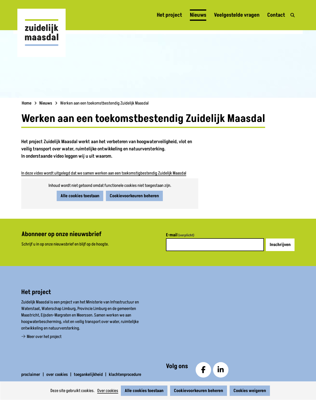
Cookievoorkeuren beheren (198, 391)
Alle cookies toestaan (144, 391)
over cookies (57, 375)
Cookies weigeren (250, 391)
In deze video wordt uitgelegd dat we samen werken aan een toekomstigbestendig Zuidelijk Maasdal (103, 173)
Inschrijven (280, 245)
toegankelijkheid (88, 375)
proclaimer (30, 375)
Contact (276, 15)
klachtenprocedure (125, 375)
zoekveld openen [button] (292, 15)
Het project (169, 15)
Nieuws (198, 15)
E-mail (180, 235)
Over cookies (107, 391)
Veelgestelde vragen (237, 15)
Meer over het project (41, 337)
